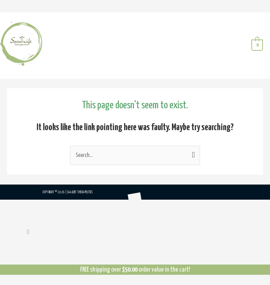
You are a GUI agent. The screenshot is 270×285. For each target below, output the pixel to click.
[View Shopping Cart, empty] (257, 45)
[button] (28, 232)
